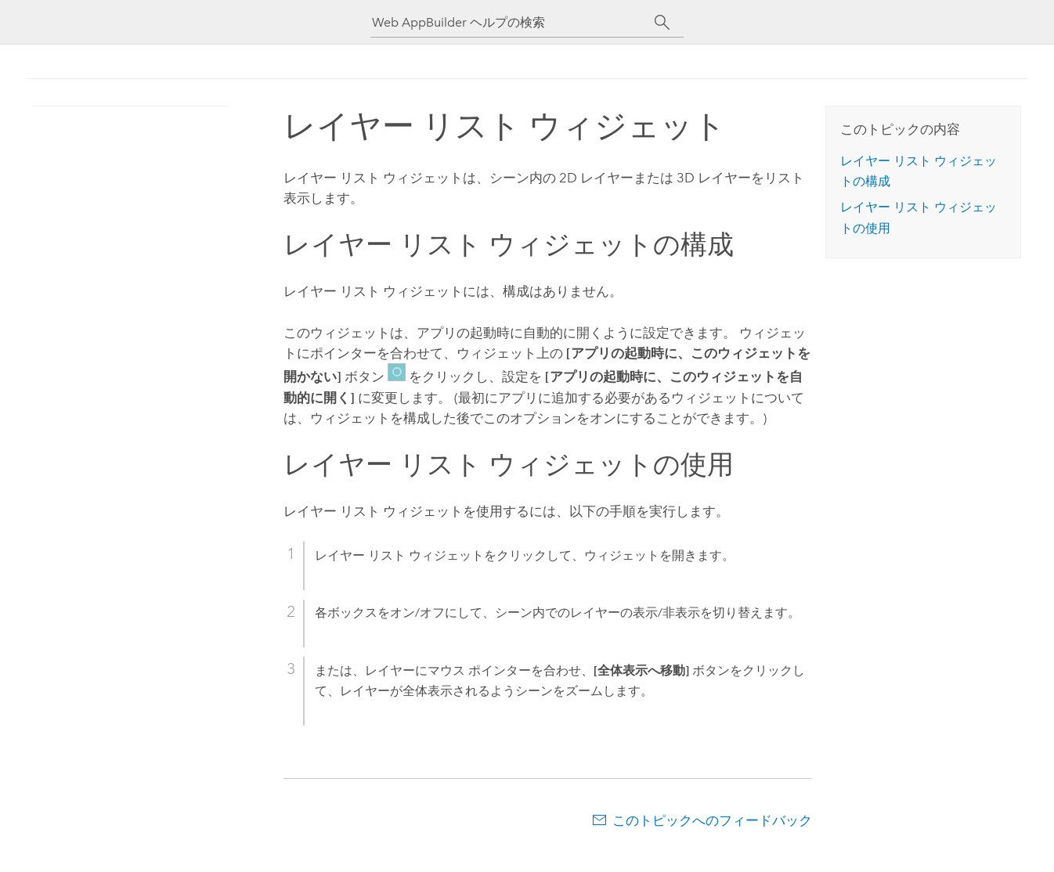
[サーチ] (662, 23)
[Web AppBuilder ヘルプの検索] (512, 22)
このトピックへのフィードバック (712, 820)
